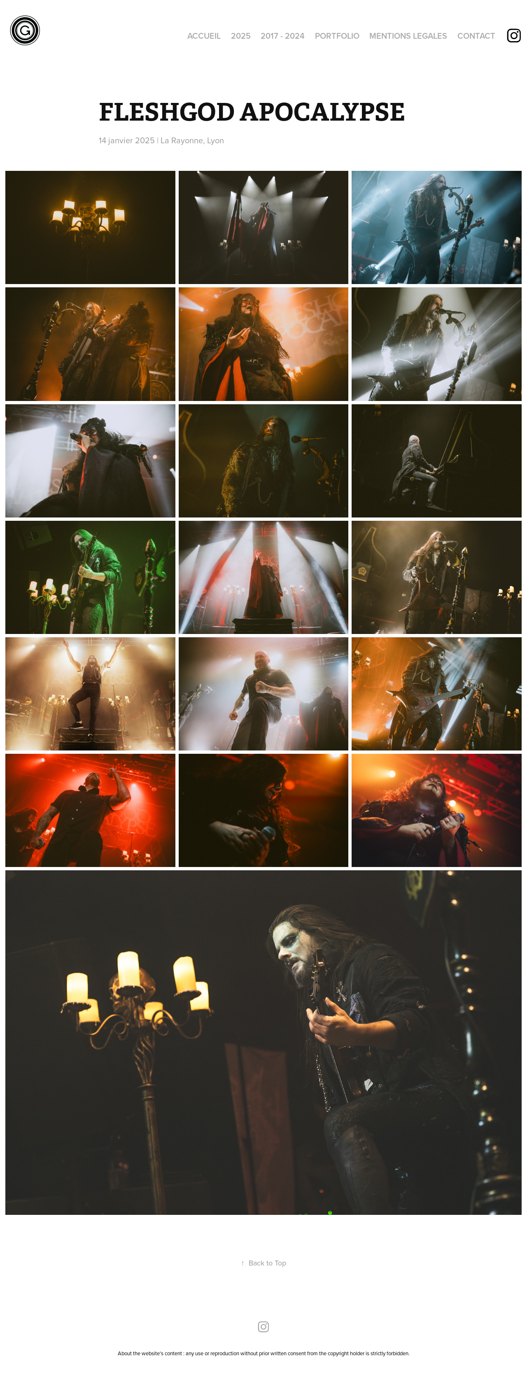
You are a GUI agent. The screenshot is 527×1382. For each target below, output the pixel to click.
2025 (241, 36)
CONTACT (476, 36)
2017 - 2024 (283, 36)
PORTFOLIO (337, 36)
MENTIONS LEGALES (408, 36)
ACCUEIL (204, 36)
